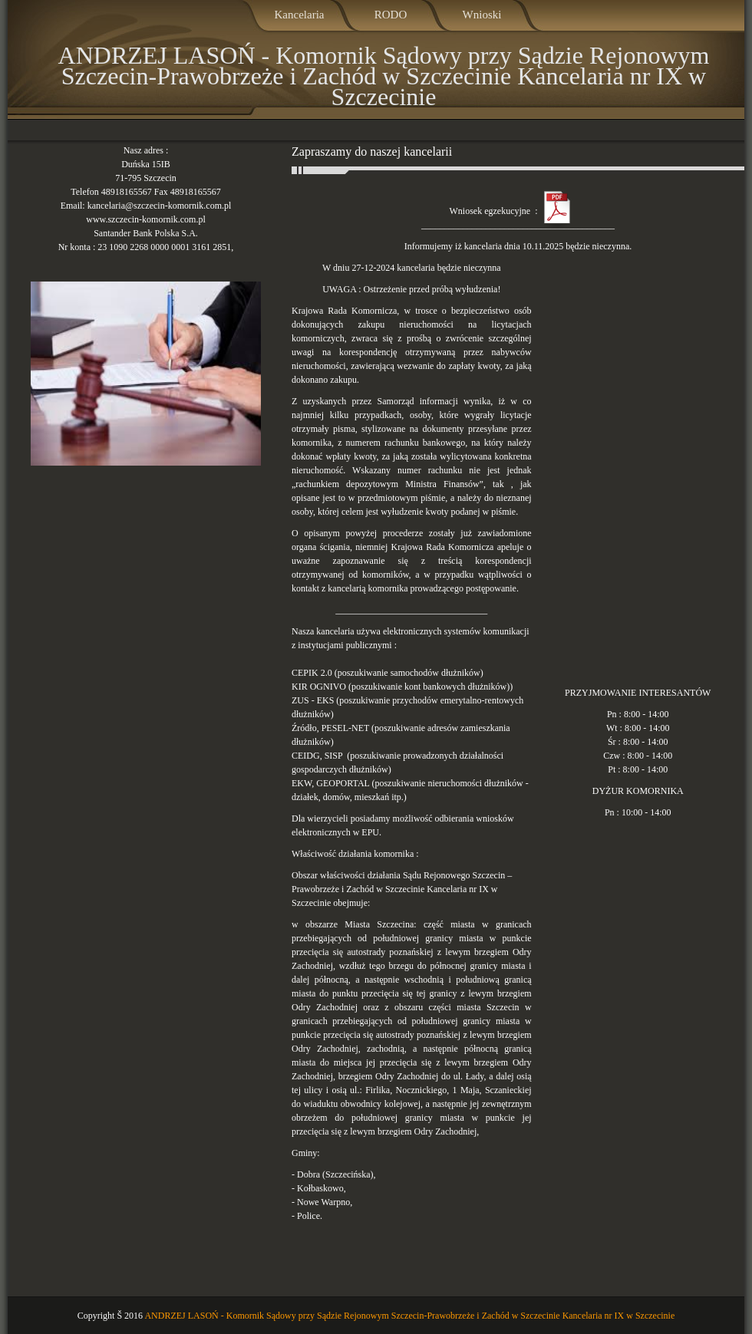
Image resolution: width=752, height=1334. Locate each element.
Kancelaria (300, 14)
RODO (390, 14)
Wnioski (482, 14)
